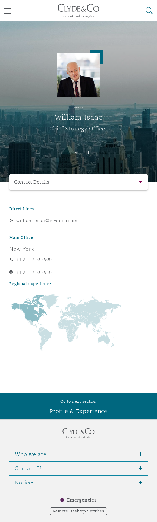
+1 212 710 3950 (34, 272)
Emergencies (81, 500)
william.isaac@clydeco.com (46, 220)
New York (21, 249)
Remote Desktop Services (78, 511)
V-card (81, 152)
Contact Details (31, 182)
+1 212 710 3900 (34, 259)
